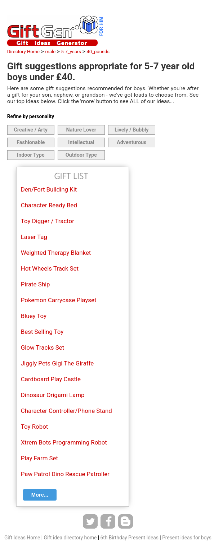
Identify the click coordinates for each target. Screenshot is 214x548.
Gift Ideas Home (22, 537)
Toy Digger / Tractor (47, 221)
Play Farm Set (39, 458)
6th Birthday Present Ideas (130, 537)
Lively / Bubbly (132, 130)
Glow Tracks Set (42, 347)
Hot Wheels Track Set (50, 268)
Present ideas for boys (186, 537)
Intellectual (81, 142)
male (50, 51)
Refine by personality (30, 116)
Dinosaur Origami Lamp (53, 395)
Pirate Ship (35, 284)
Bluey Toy (33, 315)
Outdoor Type (81, 155)
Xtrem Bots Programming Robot (64, 442)
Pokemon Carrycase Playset (59, 300)
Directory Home (23, 51)
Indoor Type (31, 155)
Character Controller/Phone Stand (66, 410)
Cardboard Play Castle (51, 379)
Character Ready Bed (49, 205)
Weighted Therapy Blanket (56, 252)
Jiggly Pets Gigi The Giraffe (57, 363)
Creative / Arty (31, 130)
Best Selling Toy (42, 331)
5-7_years (71, 51)
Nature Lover (81, 130)
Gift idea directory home (70, 537)
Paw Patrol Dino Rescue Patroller (65, 474)
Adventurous (131, 142)
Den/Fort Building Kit (49, 189)
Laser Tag (34, 236)
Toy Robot (34, 426)
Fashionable (31, 142)
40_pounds (98, 51)
